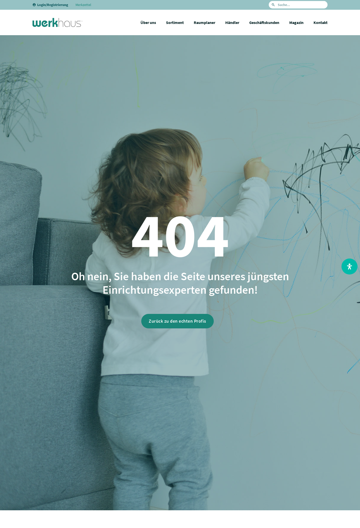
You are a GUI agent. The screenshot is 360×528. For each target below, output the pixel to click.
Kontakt (321, 22)
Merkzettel (83, 4)
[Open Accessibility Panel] (350, 266)
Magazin (296, 22)
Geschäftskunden (264, 22)
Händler (232, 22)
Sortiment (175, 22)
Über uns (148, 22)
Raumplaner (204, 22)
